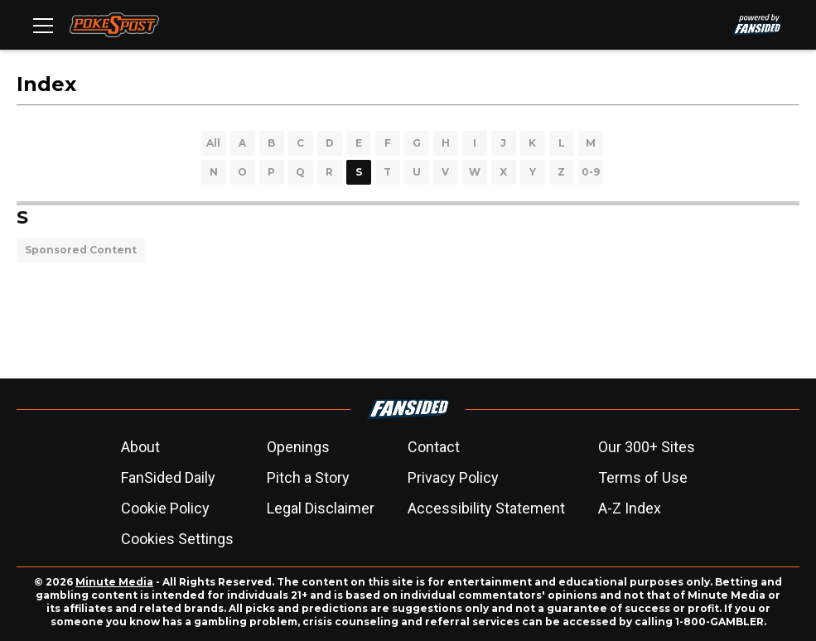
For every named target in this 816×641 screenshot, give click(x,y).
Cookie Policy (165, 508)
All (213, 143)
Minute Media (114, 582)
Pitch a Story (308, 477)
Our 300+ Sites (646, 446)
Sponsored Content (81, 249)
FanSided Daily (168, 477)
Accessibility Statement (486, 508)
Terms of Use (643, 477)
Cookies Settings (177, 538)
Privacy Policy (453, 477)
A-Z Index (629, 508)
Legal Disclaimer (320, 508)
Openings (298, 446)
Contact (434, 446)
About (140, 446)
